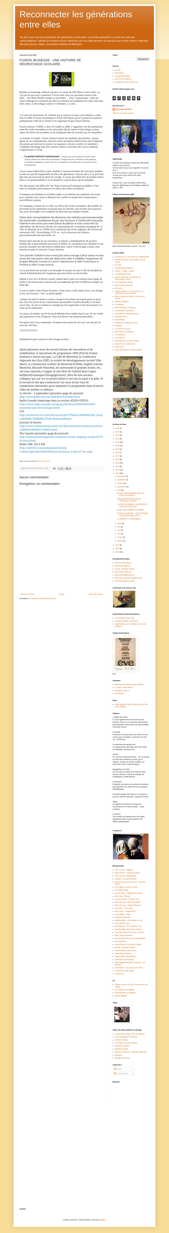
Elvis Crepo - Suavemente (125, 911)
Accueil (61, 594)
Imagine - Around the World (125, 879)
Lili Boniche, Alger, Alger (124, 971)
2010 (117, 548)
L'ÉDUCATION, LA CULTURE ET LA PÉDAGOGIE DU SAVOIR (129, 292)
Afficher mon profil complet (123, 113)
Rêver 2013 (119, 347)
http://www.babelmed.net (124, 575)
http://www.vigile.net (122, 566)
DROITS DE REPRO (123, 79)
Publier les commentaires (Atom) (43, 598)
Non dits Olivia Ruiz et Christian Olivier (130, 938)
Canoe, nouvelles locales (124, 569)
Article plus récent (27, 594)
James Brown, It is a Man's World (128, 944)
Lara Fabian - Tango (123, 914)
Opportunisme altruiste (124, 285)
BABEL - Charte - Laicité (124, 271)
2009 (117, 552)
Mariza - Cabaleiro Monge (125, 947)
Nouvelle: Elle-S (121, 317)
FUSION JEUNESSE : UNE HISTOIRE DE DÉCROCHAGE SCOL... (132, 514)
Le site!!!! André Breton (124, 687)
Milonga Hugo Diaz (122, 1058)
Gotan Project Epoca (123, 953)
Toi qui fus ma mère (122, 329)
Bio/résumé (119, 73)
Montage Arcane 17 (122, 691)
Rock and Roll (120, 941)
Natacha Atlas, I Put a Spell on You (128, 920)
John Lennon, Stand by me (125, 876)
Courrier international (123, 563)
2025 (117, 428)
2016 (117, 459)
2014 (117, 466)
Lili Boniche (119, 974)
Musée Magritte (121, 996)
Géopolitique (120, 320)
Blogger (103, 1220)
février (120, 537)
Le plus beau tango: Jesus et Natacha (129, 1034)
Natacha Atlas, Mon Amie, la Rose (128, 929)
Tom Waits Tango (121, 890)
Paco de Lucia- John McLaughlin (127, 902)
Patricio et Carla (121, 1040)
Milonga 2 (118, 1055)
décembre (121, 476)
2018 (117, 453)
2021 (117, 442)
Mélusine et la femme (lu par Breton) (129, 684)
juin (119, 527)
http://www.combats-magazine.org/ (128, 578)
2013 (117, 470)
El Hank (118, 265)
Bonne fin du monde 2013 (125, 344)
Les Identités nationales (124, 311)
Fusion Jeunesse (44, 461)
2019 (117, 449)
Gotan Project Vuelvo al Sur (126, 951)
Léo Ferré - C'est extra (124, 908)
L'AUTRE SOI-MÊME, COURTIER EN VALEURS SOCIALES (132, 505)
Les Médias (119, 304)
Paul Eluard (119, 694)
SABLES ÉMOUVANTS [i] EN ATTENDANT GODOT (128, 500)
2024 (117, 432)
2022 (117, 439)
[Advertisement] (61, 570)
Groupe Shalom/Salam (124, 268)
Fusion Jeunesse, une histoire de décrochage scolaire (128, 278)
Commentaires (121, 1074)
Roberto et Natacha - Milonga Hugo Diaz (131, 1052)
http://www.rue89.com (123, 572)
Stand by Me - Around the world (127, 873)
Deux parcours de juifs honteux (127, 341)
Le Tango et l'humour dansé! (126, 1043)
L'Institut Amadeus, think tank (126, 621)
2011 (117, 545)
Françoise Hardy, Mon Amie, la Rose (129, 932)
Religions (118, 326)
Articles (118, 1069)
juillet (119, 523)
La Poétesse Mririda (123, 274)
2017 (117, 456)
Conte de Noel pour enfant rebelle (128, 350)
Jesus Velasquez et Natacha (126, 1037)
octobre (120, 483)
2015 (117, 463)
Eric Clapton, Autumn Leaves (126, 887)
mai (119, 530)
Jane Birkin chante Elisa (124, 960)
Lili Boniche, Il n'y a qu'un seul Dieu (129, 968)
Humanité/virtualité (122, 76)
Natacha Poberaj (121, 1049)
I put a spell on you (122, 923)
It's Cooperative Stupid (124, 282)
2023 (117, 435)
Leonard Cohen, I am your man (127, 899)
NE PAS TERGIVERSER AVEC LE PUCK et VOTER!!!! (130, 494)
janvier (120, 541)
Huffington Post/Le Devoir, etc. (127, 82)
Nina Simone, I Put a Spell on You (128, 926)
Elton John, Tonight (122, 896)
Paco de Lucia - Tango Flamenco (128, 905)
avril (119, 534)
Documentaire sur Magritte (125, 993)
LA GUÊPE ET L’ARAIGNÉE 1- (129, 519)
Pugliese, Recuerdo (122, 917)
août (119, 490)
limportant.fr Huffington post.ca (127, 314)
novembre (121, 480)
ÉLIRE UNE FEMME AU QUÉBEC (130, 510)
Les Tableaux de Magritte (125, 990)
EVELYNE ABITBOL (124, 109)
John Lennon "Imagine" (124, 870)
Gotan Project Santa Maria (125, 956)
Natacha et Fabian (122, 1046)
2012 (117, 473)
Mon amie (119, 288)
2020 (117, 446)
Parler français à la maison (125, 308)
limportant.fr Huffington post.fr (126, 323)
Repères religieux (122, 302)
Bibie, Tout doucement (123, 935)
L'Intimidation (120, 335)
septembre (121, 487)
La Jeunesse (120, 338)
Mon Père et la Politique (124, 332)
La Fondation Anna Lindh (124, 618)
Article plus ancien (96, 594)
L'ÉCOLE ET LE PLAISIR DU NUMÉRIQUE (132, 257)
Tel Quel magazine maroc (125, 581)
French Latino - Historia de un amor (129, 893)
